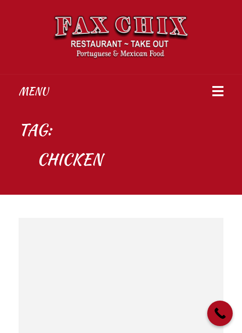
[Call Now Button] (220, 313)
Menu (33, 91)
